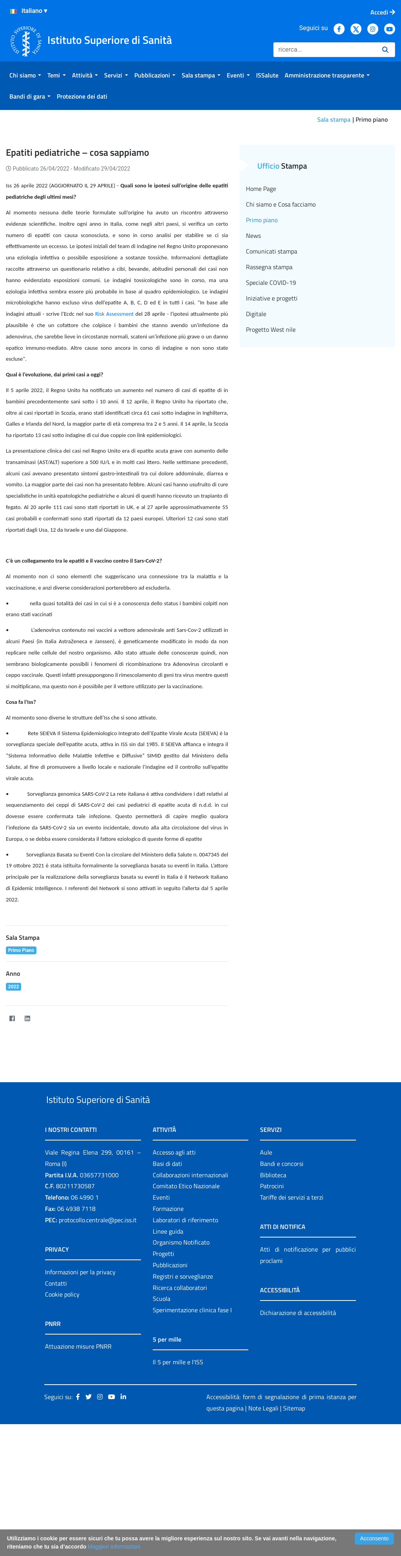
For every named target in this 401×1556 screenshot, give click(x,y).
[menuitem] (25, 75)
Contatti (56, 1386)
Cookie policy (62, 1397)
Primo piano (262, 304)
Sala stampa (333, 119)
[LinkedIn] (27, 1103)
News (253, 320)
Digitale (256, 398)
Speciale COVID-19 (271, 367)
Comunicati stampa (271, 336)
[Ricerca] (324, 49)
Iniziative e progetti (272, 383)
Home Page (261, 273)
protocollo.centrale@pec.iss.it (98, 1323)
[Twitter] (42, 1103)
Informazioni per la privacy (80, 1375)
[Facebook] (12, 1103)
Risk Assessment (114, 398)
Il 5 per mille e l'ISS (178, 1465)
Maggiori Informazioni (114, 1546)
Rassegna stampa (269, 351)
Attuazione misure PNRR (78, 1449)
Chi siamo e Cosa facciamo (281, 289)
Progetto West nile (271, 414)
